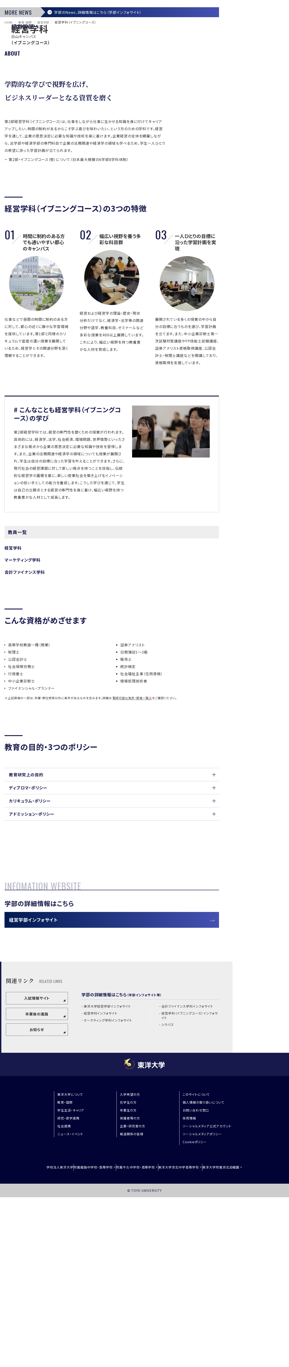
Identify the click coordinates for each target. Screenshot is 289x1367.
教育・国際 (27, 137)
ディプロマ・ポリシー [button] (28, 910)
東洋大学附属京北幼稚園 (240, 1338)
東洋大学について (70, 1266)
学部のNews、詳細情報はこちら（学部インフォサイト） (102, 124)
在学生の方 (128, 1274)
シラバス (167, 1196)
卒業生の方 (128, 1282)
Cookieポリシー (195, 1313)
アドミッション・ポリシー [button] (31, 945)
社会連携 (64, 1298)
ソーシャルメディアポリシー (202, 1305)
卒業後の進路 (36, 1185)
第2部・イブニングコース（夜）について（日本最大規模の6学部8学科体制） (69, 274)
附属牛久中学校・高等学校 (135, 1338)
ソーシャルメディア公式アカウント (207, 1298)
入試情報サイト (37, 1170)
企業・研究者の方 (132, 1298)
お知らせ (37, 1201)
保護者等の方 (130, 1290)
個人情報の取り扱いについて (204, 1274)
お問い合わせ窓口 (196, 1282)
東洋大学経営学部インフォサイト (107, 1178)
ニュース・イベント (70, 1305)
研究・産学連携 (68, 1290)
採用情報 (189, 1290)
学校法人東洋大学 (41, 1338)
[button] (112, 892)
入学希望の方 (130, 1266)
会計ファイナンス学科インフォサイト (187, 1178)
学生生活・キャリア (70, 1282)
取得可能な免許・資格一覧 (131, 813)
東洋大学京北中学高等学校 (188, 1338)
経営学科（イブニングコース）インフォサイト (189, 1187)
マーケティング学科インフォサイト (108, 1192)
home (9, 137)
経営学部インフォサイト (40, 1089)
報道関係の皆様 (131, 1305)
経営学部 (48, 137)
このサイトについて (196, 1266)
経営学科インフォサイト (101, 1185)
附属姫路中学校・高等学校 (83, 1338)
